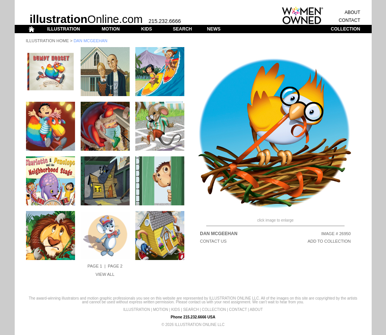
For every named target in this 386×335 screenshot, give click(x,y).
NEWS (214, 29)
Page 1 (94, 266)
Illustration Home (47, 40)
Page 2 (115, 266)
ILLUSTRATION (63, 29)
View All (104, 274)
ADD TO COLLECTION (329, 241)
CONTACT (349, 20)
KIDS (146, 29)
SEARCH (182, 29)
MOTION (111, 29)
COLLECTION (345, 29)
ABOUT (352, 12)
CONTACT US (213, 241)
